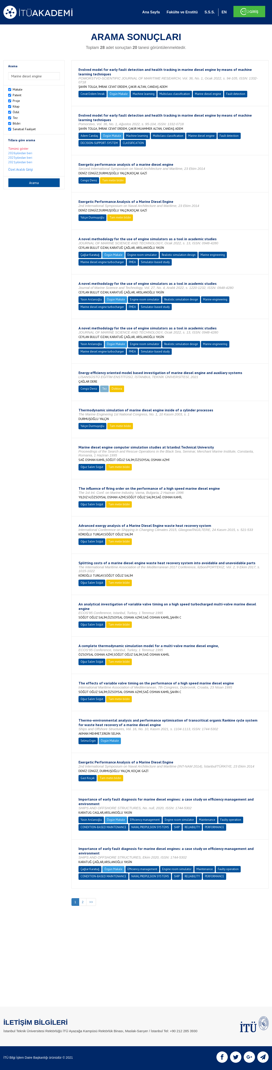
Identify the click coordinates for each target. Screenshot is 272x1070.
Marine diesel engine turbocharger (102, 262)
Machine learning (143, 94)
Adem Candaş (89, 136)
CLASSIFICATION (133, 143)
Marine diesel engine (208, 94)
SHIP (177, 827)
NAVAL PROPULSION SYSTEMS (150, 827)
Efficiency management (145, 820)
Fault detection (235, 94)
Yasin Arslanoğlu (91, 299)
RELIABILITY (192, 827)
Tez (15, 118)
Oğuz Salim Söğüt (92, 467)
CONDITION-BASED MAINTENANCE (103, 827)
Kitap (16, 106)
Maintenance (207, 820)
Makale (17, 89)
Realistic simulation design (179, 255)
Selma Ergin (88, 741)
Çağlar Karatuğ (90, 255)
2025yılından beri (20, 158)
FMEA (132, 262)
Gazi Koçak (88, 778)
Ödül (16, 112)
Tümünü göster (18, 148)
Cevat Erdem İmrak (93, 94)
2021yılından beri (20, 162)
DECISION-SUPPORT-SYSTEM (99, 143)
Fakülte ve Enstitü (182, 12)
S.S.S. (209, 12)
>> (91, 902)
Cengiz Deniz (89, 180)
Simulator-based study (155, 262)
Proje (16, 101)
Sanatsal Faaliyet (24, 129)
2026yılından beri (20, 153)
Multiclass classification (174, 94)
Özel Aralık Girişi (20, 169)
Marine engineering (213, 255)
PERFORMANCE (214, 827)
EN (224, 12)
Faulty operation (230, 820)
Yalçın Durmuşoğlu (92, 217)
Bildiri (16, 123)
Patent (17, 95)
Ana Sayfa (151, 12)
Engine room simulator (142, 255)
